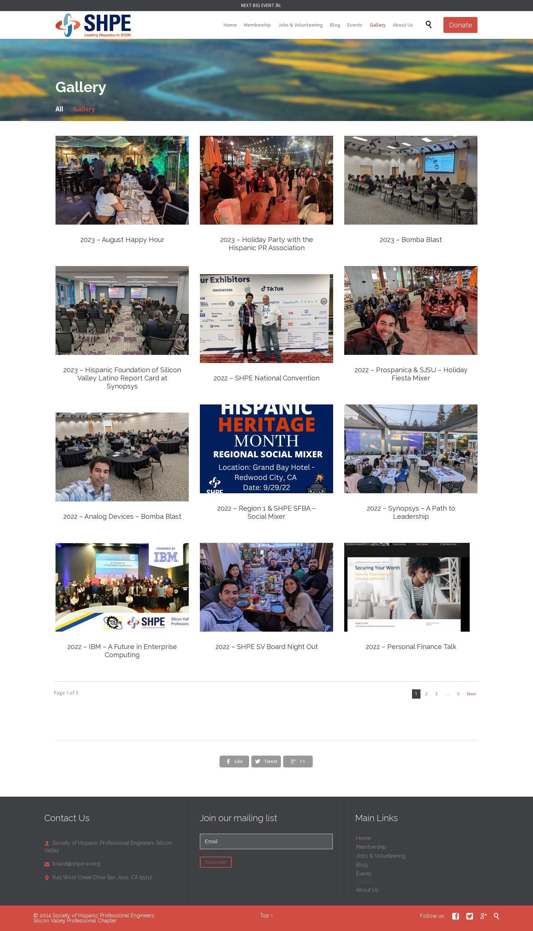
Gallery (84, 109)
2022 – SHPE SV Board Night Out (266, 647)
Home (363, 838)
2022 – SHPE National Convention (266, 378)
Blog (362, 865)
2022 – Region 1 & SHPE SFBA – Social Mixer (266, 512)
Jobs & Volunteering (380, 856)
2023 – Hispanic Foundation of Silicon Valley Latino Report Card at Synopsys (122, 378)
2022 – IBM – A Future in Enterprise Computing (122, 651)
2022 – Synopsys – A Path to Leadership (411, 512)
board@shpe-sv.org (72, 864)
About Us (367, 890)
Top (264, 915)
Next (471, 694)
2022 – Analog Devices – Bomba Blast (122, 516)
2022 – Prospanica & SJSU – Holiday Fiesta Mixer (411, 374)
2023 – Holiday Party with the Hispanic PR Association (266, 244)
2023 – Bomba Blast (411, 239)
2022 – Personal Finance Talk (411, 647)
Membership (371, 847)
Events (364, 874)
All (59, 109)
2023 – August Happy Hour (122, 239)
